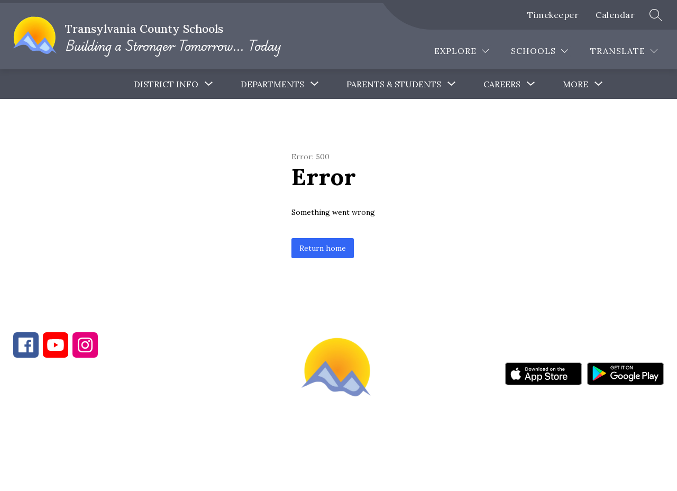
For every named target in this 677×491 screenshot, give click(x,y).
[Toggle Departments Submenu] (314, 84)
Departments (272, 84)
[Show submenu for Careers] (501, 84)
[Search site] (655, 14)
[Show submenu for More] (575, 84)
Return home (322, 248)
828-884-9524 (199, 434)
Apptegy (361, 475)
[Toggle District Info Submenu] (209, 84)
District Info (166, 84)
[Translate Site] (624, 51)
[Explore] (461, 51)
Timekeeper (553, 15)
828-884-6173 (105, 434)
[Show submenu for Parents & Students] (393, 84)
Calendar (615, 15)
